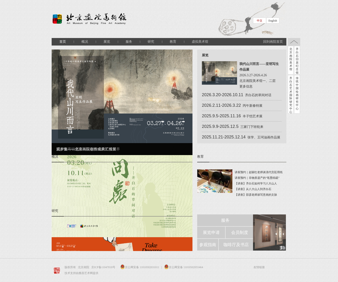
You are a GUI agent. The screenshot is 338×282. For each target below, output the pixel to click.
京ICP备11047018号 (103, 267)
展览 (107, 41)
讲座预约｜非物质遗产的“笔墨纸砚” (257, 177)
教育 (173, 41)
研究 (151, 41)
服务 (129, 41)
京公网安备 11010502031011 (138, 267)
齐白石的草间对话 (258, 95)
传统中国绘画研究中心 (297, 93)
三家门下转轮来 (251, 127)
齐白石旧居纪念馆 (297, 60)
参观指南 (207, 244)
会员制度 (239, 232)
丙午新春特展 (252, 105)
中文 (259, 20)
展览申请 (211, 232)
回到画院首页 (273, 41)
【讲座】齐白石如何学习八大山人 (256, 183)
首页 (62, 41)
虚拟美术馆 (200, 41)
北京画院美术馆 (290, 59)
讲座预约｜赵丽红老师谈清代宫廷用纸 (259, 172)
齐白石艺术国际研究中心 (290, 95)
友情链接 (259, 267)
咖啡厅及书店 (236, 244)
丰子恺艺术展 (252, 116)
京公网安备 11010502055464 (183, 267)
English (273, 20)
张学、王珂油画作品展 (263, 137)
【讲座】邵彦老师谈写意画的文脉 (256, 194)
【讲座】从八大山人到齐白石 (253, 189)
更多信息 (246, 86)
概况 (84, 41)
